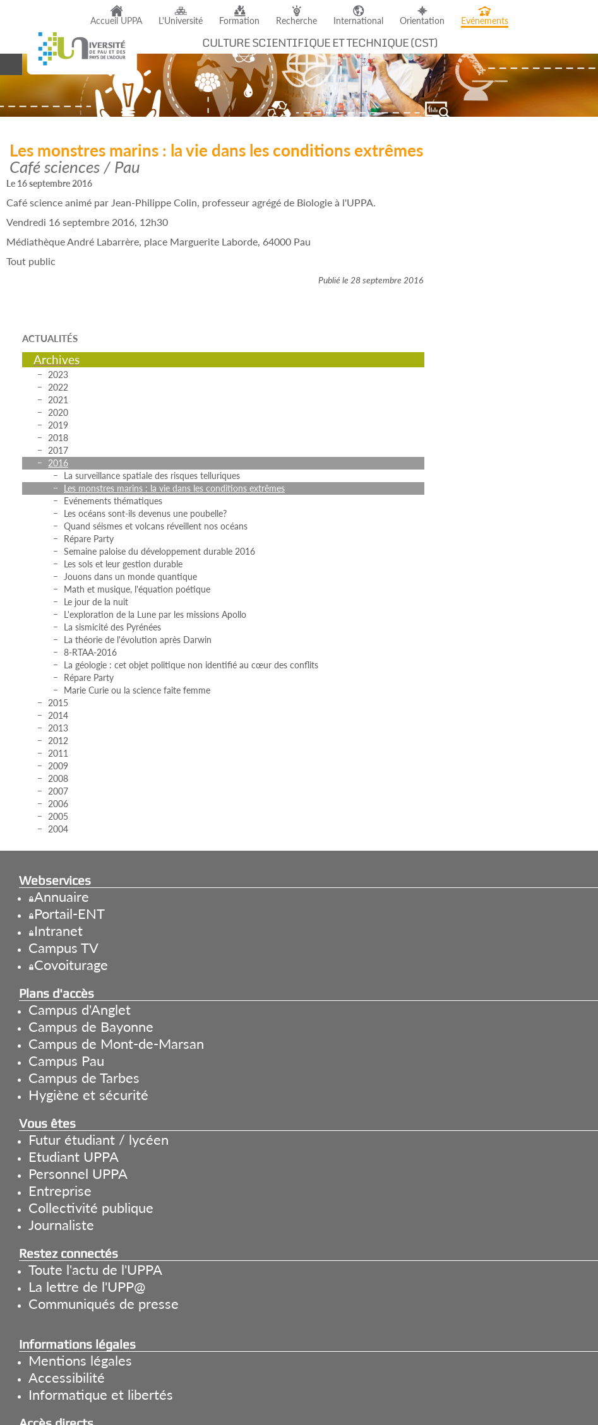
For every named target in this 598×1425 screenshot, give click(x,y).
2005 (58, 816)
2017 (58, 450)
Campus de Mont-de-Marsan (116, 1043)
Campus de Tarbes (84, 1077)
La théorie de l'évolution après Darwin (138, 639)
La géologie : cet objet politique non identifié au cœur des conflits (191, 664)
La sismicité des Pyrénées (112, 627)
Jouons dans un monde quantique (130, 576)
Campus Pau (66, 1060)
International (358, 21)
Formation (239, 21)
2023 (58, 374)
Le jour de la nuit (96, 601)
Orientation (422, 21)
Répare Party (89, 538)
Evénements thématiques (113, 500)
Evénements (484, 21)
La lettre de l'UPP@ (86, 1286)
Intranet (58, 930)
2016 (58, 463)
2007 (58, 791)
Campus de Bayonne (90, 1026)
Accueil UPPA (116, 21)
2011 (58, 753)
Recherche (296, 21)
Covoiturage (71, 964)
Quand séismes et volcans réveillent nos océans (156, 526)
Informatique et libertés (100, 1394)
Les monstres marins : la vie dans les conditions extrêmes (174, 488)
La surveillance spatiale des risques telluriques (152, 475)
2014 (58, 715)
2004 (58, 829)
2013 (58, 728)
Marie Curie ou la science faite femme (137, 690)
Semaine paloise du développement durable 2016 (159, 551)
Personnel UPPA (78, 1173)
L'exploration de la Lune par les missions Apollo (155, 614)
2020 (58, 412)
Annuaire (61, 896)
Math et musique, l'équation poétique (137, 589)
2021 (58, 399)
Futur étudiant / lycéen (98, 1139)
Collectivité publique (90, 1207)
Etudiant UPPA (73, 1156)
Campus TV (63, 947)
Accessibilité (66, 1377)
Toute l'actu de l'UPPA (95, 1269)
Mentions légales (80, 1360)
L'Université (180, 21)
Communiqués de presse (103, 1303)
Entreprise (60, 1190)
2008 (58, 778)
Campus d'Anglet (79, 1009)
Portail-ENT (69, 913)
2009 (58, 765)
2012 (58, 740)
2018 (58, 437)
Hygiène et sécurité (88, 1094)
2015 (58, 702)
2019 (58, 425)
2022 (58, 387)
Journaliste (61, 1224)
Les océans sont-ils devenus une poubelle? (145, 513)
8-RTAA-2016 (90, 652)
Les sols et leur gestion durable (123, 564)
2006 (58, 803)
